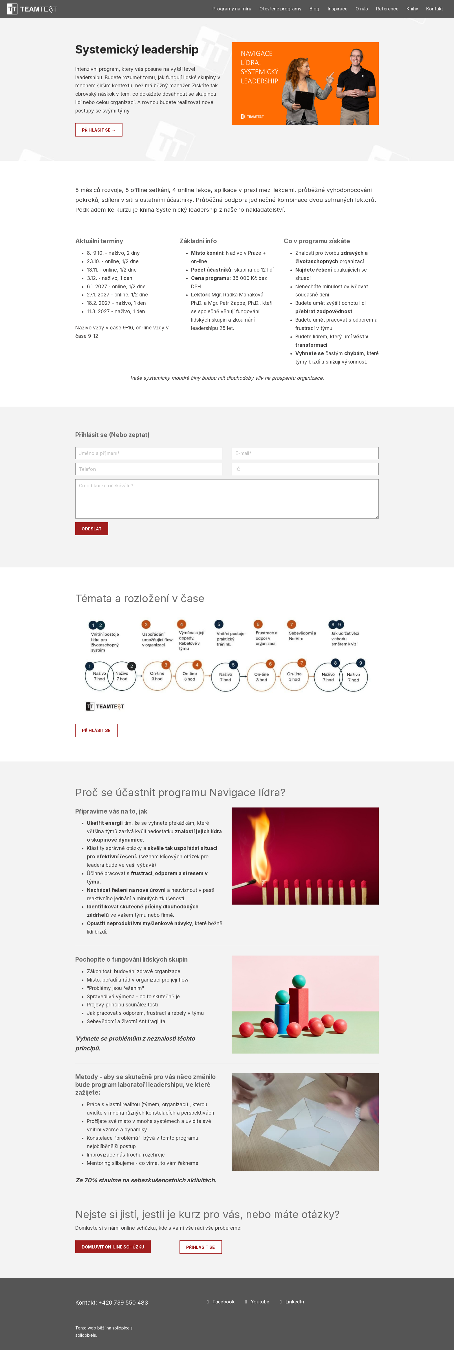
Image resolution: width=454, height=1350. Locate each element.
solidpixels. (86, 1335)
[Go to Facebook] (220, 1302)
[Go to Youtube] (256, 1302)
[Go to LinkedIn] (291, 1302)
